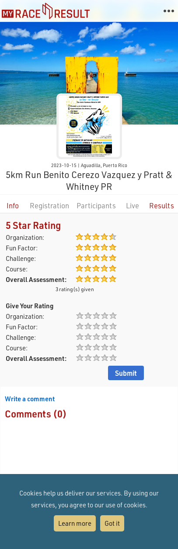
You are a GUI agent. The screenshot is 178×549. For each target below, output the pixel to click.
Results (161, 205)
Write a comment (30, 398)
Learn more (74, 523)
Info (13, 205)
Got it (112, 523)
